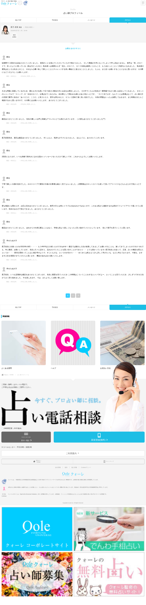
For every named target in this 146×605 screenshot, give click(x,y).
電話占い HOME (9, 375)
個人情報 (74, 467)
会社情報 (58, 467)
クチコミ (128, 20)
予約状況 (55, 20)
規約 (66, 467)
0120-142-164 (26, 437)
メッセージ (91, 20)
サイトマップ (109, 461)
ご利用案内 (73, 453)
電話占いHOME (37, 461)
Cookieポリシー (86, 467)
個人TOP (18, 20)
